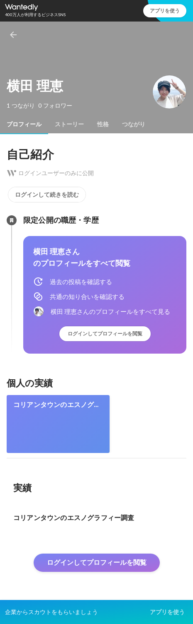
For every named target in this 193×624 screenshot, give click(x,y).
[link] (58, 424)
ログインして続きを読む (47, 194)
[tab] (24, 124)
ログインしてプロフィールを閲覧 (105, 333)
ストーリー (69, 124)
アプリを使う (165, 10)
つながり (133, 124)
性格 (103, 124)
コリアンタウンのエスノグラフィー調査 (57, 405)
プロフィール (24, 124)
